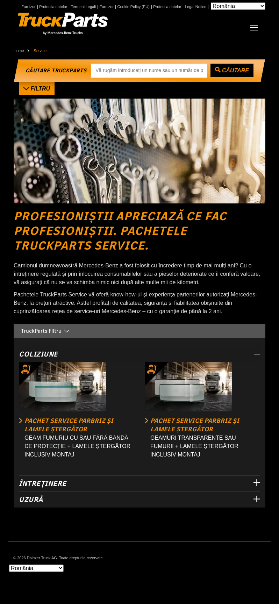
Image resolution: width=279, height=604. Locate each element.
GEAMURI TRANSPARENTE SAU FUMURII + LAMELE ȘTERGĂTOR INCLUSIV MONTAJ (194, 446)
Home (19, 51)
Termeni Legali (83, 7)
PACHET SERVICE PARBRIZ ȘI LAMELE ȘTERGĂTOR (68, 424)
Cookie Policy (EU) (133, 7)
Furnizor (28, 7)
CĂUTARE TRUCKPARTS (56, 70)
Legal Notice (195, 7)
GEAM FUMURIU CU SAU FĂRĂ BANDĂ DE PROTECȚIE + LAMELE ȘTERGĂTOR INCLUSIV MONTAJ (77, 446)
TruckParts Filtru (45, 331)
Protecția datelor (53, 7)
